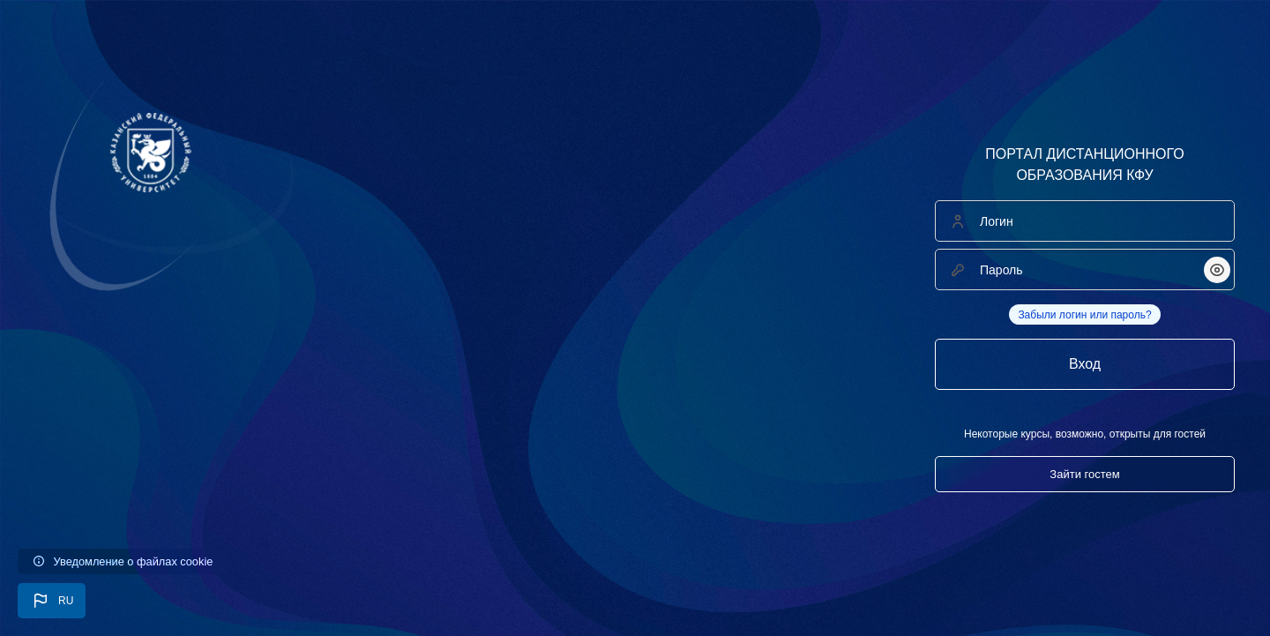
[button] (52, 600)
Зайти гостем (1084, 474)
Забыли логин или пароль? (1084, 315)
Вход (1085, 363)
